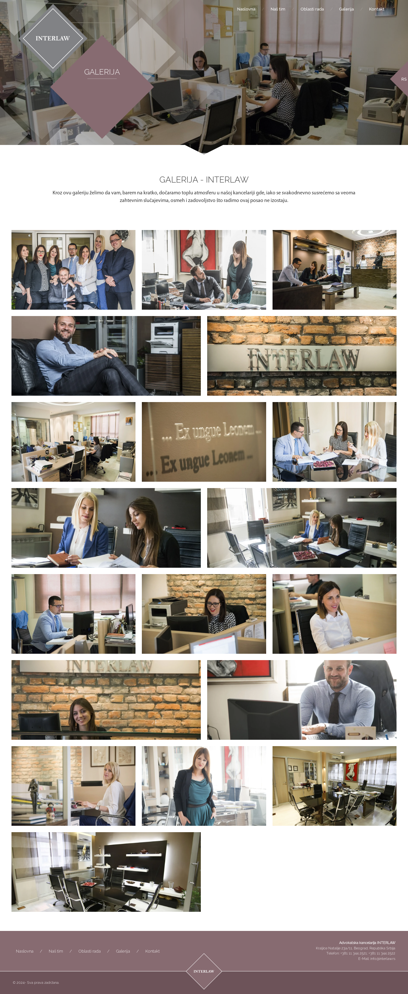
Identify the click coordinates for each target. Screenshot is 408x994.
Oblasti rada (312, 9)
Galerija (346, 9)
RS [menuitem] (404, 78)
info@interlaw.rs (382, 959)
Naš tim (278, 9)
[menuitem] (404, 78)
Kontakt (376, 9)
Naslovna (246, 9)
